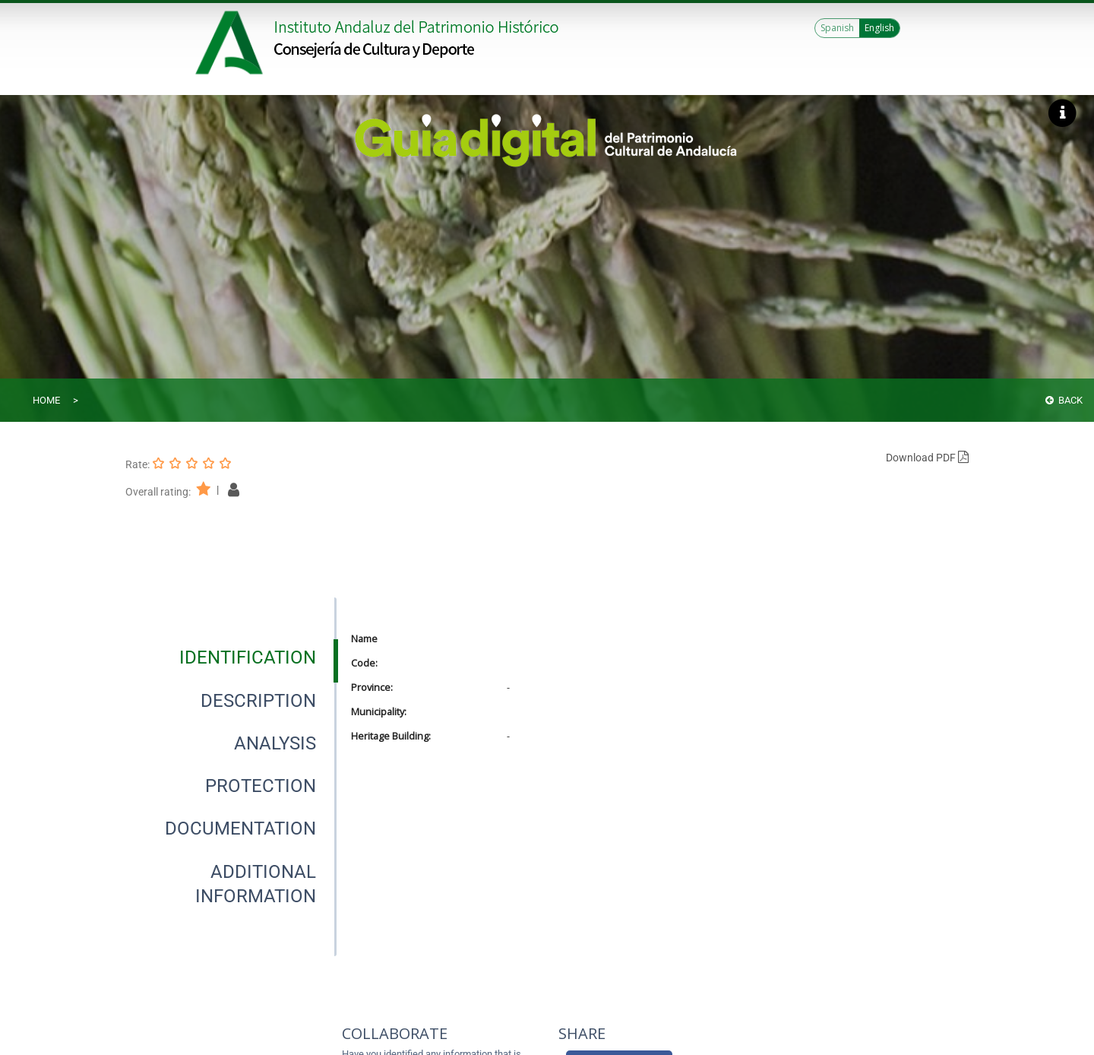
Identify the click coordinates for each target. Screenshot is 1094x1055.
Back (1064, 400)
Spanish (837, 27)
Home (46, 400)
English (879, 27)
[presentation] (231, 657)
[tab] (247, 657)
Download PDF (927, 457)
